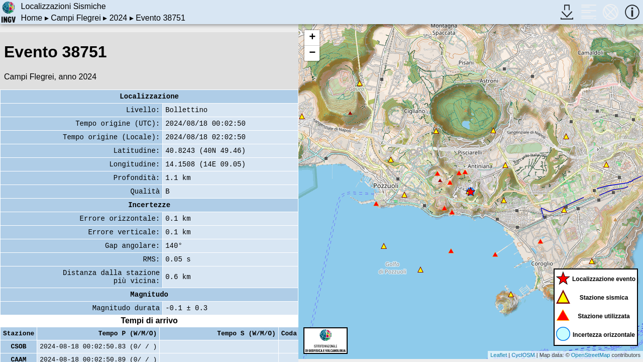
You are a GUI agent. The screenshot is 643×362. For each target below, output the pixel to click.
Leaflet (498, 355)
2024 (119, 18)
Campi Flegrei (76, 18)
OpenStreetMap (590, 355)
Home (32, 18)
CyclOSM (522, 355)
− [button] (312, 53)
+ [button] (312, 37)
